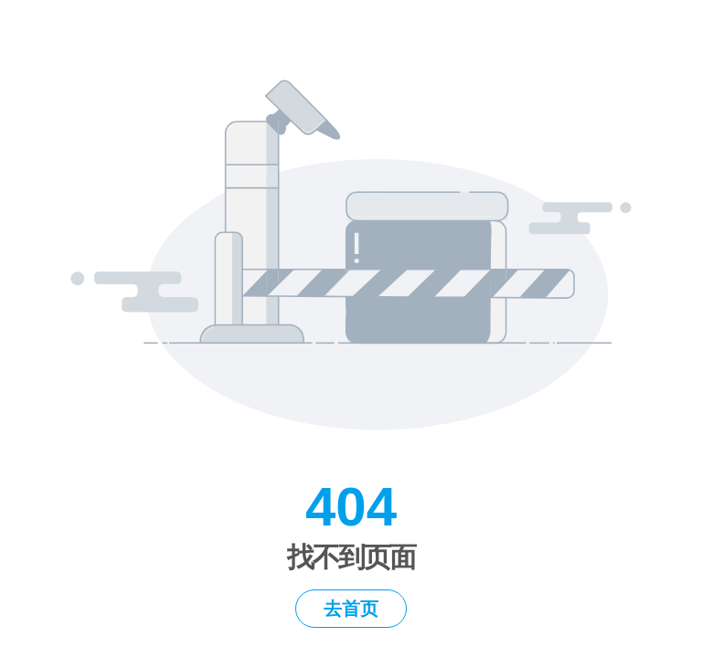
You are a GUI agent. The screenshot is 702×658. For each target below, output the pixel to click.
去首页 (351, 609)
